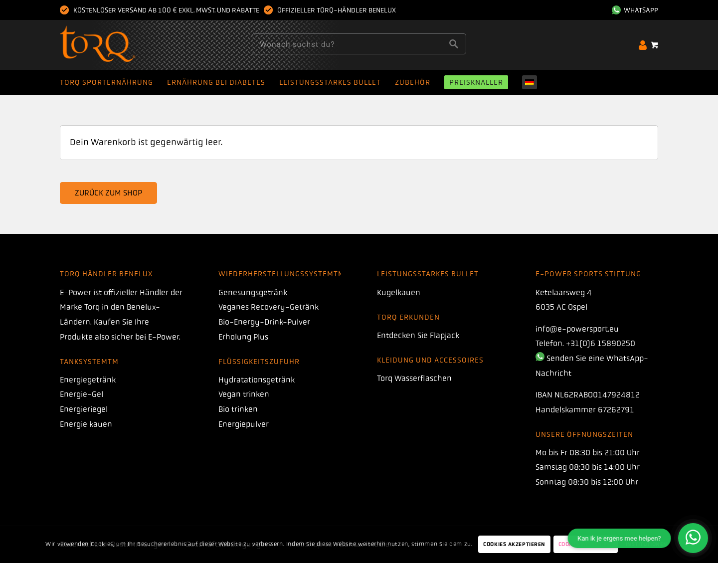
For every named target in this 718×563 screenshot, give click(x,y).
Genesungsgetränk (252, 292)
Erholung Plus (243, 337)
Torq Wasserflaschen (414, 378)
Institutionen (647, 544)
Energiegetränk (88, 379)
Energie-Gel (81, 394)
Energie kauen (86, 424)
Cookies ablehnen (585, 544)
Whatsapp (635, 9)
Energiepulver (243, 424)
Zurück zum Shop (108, 192)
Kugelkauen (398, 292)
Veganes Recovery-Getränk (268, 307)
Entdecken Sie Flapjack (418, 335)
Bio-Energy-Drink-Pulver (264, 322)
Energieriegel (84, 409)
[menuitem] (632, 10)
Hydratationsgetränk (256, 379)
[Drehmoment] (117, 45)
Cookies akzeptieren (514, 544)
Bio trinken (238, 409)
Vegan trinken (243, 394)
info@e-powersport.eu (577, 329)
